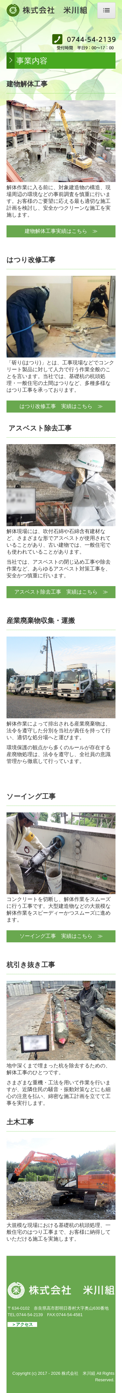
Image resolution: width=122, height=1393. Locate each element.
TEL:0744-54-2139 (25, 1314)
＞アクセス (22, 1324)
